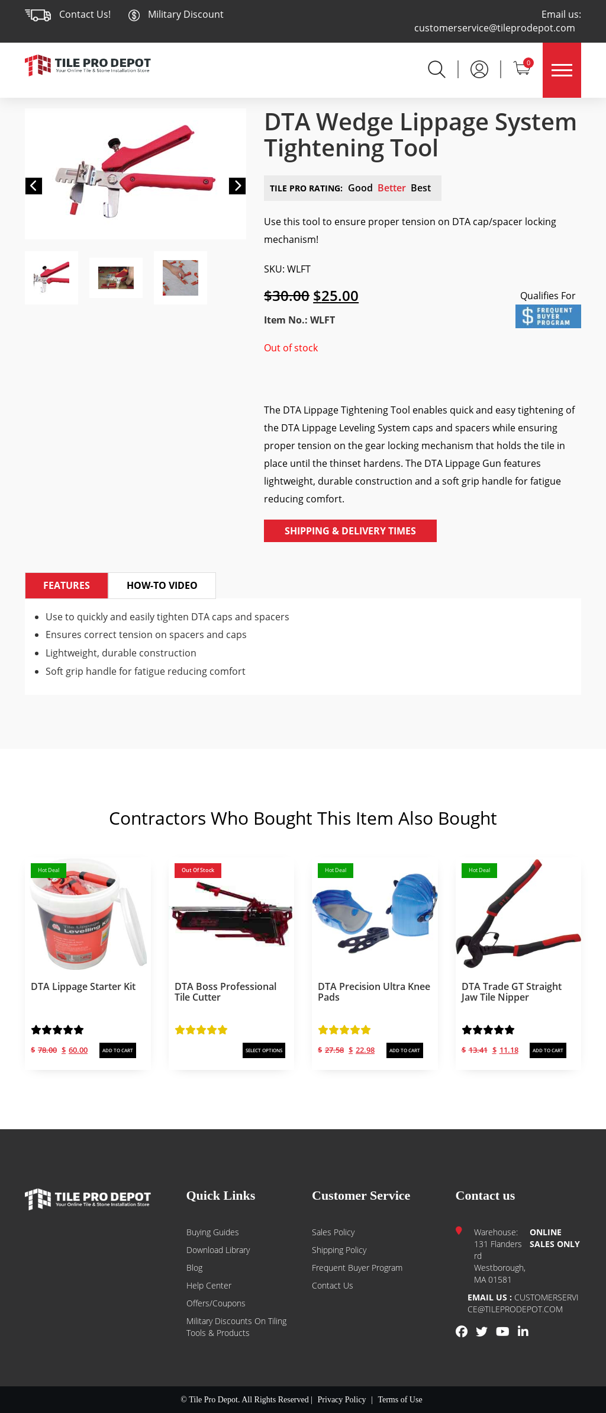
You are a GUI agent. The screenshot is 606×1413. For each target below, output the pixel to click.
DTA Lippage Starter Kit (83, 986)
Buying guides (212, 1232)
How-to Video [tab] (162, 585)
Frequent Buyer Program (357, 1267)
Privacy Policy (342, 1399)
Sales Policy (333, 1232)
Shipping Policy (339, 1249)
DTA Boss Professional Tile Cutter (225, 992)
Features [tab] (66, 585)
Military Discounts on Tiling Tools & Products (236, 1326)
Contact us (332, 1285)
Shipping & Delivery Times (350, 530)
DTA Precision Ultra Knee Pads (374, 992)
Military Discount (176, 14)
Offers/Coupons (216, 1303)
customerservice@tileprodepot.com (494, 27)
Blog (194, 1267)
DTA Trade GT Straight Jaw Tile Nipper (512, 992)
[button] (34, 186)
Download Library (218, 1249)
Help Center (208, 1285)
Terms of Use (400, 1399)
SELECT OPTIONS (264, 1050)
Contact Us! (85, 14)
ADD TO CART (117, 1050)
